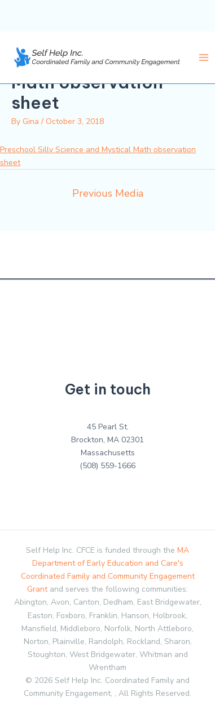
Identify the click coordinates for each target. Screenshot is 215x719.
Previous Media (107, 193)
